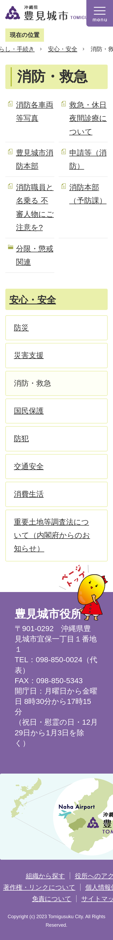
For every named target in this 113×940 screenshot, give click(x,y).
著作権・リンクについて (39, 887)
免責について (51, 898)
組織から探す (45, 875)
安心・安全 (62, 49)
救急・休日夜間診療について (88, 118)
